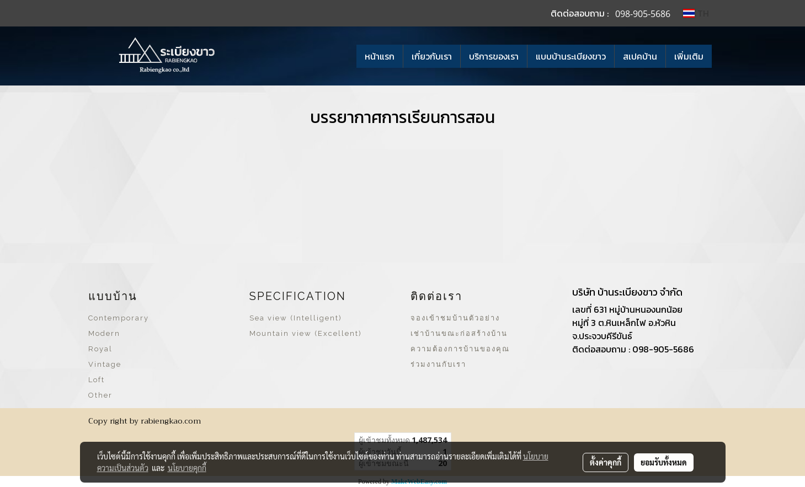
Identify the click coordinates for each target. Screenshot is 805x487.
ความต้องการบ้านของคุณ (460, 349)
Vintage (104, 364)
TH (695, 13)
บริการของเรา (494, 56)
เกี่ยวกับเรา (432, 56)
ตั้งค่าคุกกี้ (605, 462)
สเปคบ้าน (640, 56)
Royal (100, 349)
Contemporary (118, 318)
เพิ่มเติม (688, 56)
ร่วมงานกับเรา (438, 364)
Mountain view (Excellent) (305, 333)
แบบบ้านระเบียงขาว (571, 56)
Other (100, 395)
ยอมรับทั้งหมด (664, 462)
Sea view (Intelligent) (295, 318)
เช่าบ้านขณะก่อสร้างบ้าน (459, 333)
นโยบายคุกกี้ (187, 468)
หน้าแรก (379, 56)
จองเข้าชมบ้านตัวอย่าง (455, 318)
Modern (104, 333)
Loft (96, 380)
